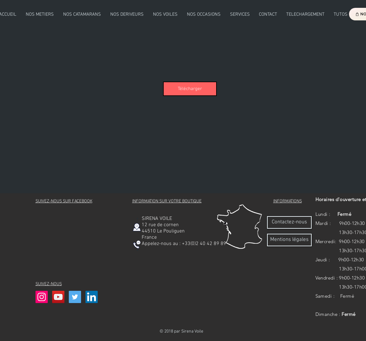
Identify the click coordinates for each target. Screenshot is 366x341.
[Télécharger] (190, 89)
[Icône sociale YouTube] (58, 297)
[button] (82, 14)
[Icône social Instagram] (42, 297)
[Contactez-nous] (289, 222)
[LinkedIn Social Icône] (91, 297)
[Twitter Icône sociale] (75, 297)
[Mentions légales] (289, 240)
